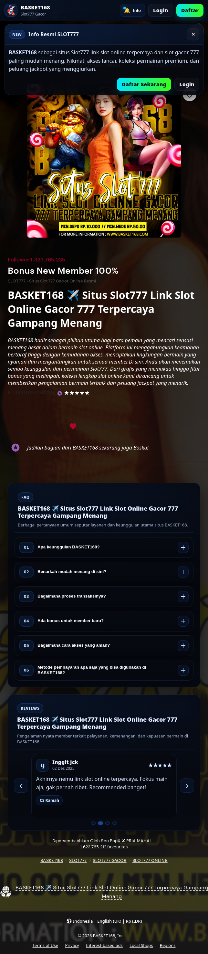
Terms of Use (45, 945)
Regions (168, 945)
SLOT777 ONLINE (150, 860)
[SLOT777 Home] (27, 10)
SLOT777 (78, 860)
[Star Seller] (60, 393)
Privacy (72, 945)
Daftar (190, 10)
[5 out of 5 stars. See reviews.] (78, 392)
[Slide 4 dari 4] (114, 823)
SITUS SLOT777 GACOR (31, 392)
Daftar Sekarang (144, 84)
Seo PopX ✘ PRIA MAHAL (104, 426)
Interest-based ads (104, 945)
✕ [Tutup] (193, 34)
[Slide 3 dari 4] (107, 823)
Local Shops (141, 945)
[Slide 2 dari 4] (100, 823)
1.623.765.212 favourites (104, 846)
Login (160, 10)
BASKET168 (51, 860)
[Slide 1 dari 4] (93, 823)
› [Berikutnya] (186, 785)
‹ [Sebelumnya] (20, 785)
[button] (104, 921)
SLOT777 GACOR (110, 860)
